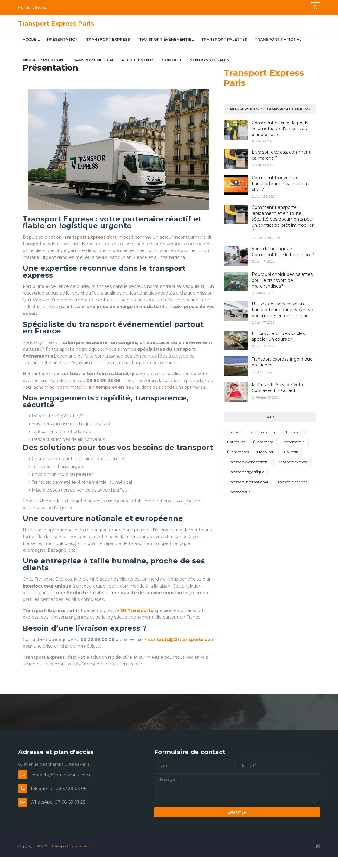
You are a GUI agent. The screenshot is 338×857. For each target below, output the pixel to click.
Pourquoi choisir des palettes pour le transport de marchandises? (282, 280)
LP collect (265, 452)
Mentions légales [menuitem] (209, 60)
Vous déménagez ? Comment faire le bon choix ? (283, 251)
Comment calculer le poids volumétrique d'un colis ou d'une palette (280, 128)
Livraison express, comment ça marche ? (281, 155)
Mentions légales (32, 7)
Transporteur (238, 491)
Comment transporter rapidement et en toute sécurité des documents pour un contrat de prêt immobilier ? (283, 219)
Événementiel (293, 442)
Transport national (292, 481)
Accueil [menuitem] (31, 39)
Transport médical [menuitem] (92, 60)
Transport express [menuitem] (108, 39)
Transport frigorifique (245, 472)
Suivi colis (290, 452)
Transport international (247, 481)
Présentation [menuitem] (63, 39)
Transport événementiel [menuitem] (165, 39)
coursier (234, 432)
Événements (238, 452)
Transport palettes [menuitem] (224, 39)
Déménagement (263, 432)
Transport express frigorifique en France (282, 362)
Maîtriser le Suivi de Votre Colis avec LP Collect (278, 387)
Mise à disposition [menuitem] (43, 60)
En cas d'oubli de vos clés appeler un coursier (278, 336)
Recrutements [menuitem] (138, 60)
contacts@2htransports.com (181, 639)
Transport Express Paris (56, 23)
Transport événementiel (248, 462)
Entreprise (236, 442)
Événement (263, 442)
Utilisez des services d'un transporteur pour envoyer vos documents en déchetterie (283, 309)
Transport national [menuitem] (278, 39)
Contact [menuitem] (172, 60)
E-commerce (297, 432)
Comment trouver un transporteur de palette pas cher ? (280, 183)
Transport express (292, 462)
